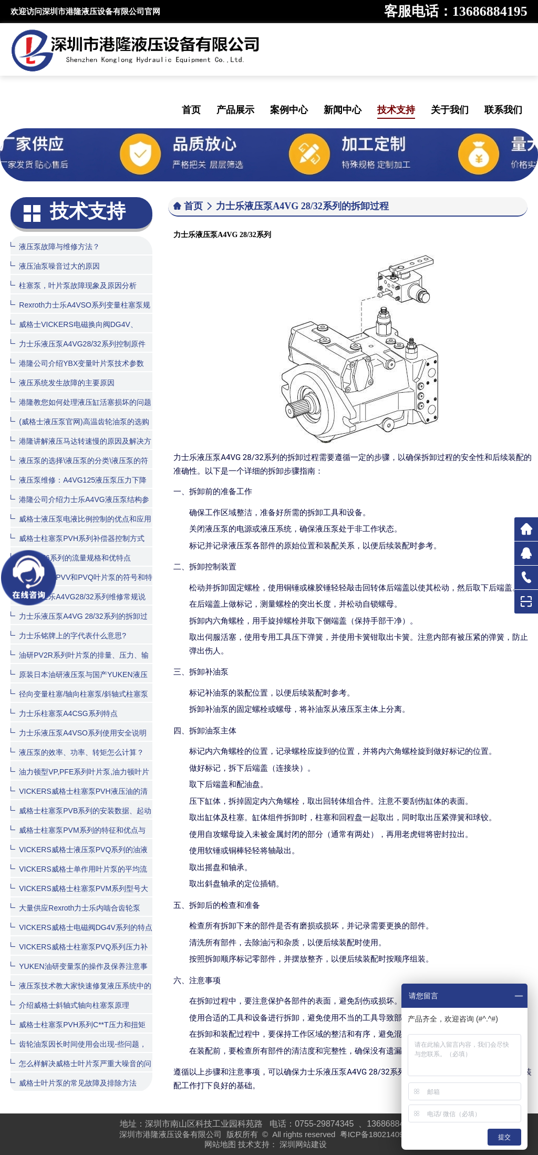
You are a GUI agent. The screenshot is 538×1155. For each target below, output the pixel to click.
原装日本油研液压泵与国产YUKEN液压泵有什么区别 (79, 682)
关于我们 (450, 110)
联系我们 (503, 110)
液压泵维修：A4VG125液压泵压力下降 (79, 479)
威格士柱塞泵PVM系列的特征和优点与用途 (78, 837)
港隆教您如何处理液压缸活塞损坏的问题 (81, 401)
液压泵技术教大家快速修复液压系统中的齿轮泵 (81, 993)
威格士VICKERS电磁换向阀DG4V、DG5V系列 (74, 332)
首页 (191, 110)
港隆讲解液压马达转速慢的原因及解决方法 (81, 448)
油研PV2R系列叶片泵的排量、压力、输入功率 (80, 662)
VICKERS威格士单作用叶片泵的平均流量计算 (79, 876)
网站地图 (220, 1144)
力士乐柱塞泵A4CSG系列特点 (64, 713)
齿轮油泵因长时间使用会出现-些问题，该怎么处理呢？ (79, 1051)
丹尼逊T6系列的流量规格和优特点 (70, 557)
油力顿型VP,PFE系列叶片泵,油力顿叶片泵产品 (80, 779)
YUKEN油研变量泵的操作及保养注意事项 (79, 974)
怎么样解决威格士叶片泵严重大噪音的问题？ (81, 1071)
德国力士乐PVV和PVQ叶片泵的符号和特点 (81, 585)
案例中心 (289, 110)
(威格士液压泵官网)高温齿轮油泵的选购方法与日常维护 (80, 429)
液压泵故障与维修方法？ (55, 246)
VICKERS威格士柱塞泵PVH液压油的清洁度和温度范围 (79, 798)
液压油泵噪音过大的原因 (55, 265)
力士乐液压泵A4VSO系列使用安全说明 (79, 732)
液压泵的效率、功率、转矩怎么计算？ (77, 752)
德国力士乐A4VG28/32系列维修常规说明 (78, 604)
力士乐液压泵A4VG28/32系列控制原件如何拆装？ (78, 351)
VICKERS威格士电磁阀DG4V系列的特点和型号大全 (81, 935)
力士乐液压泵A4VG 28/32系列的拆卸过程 (79, 623)
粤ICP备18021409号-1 (379, 1134)
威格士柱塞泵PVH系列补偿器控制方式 (77, 538)
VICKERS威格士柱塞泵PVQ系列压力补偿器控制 (79, 954)
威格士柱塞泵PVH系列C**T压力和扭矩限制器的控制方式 (78, 1032)
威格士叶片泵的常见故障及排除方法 (74, 1082)
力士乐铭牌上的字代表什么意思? (68, 635)
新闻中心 (342, 110)
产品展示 (235, 110)
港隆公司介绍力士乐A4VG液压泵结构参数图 (80, 507)
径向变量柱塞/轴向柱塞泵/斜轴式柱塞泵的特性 (79, 701)
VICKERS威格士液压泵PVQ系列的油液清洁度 (79, 857)
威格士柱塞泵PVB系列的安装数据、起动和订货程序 (81, 818)
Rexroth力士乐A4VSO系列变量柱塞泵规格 (80, 312)
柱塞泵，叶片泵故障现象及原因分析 (74, 285)
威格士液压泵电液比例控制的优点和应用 (81, 518)
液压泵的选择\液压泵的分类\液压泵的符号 (79, 468)
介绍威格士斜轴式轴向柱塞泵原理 (70, 1004)
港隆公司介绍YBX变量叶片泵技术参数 (77, 363)
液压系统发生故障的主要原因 (63, 382)
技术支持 (396, 110)
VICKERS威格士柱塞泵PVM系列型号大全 (79, 896)
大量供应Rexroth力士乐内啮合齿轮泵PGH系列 (75, 915)
